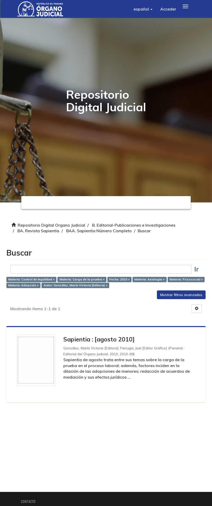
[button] (143, 9)
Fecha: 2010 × (119, 279)
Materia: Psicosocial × (186, 279)
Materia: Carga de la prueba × (82, 279)
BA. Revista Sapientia (38, 230)
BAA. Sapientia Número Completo (99, 230)
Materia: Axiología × (149, 279)
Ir (196, 269)
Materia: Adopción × (23, 285)
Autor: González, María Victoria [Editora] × (75, 285)
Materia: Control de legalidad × (31, 279)
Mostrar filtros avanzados (181, 294)
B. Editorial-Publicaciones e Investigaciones (133, 225)
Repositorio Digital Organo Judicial (51, 225)
